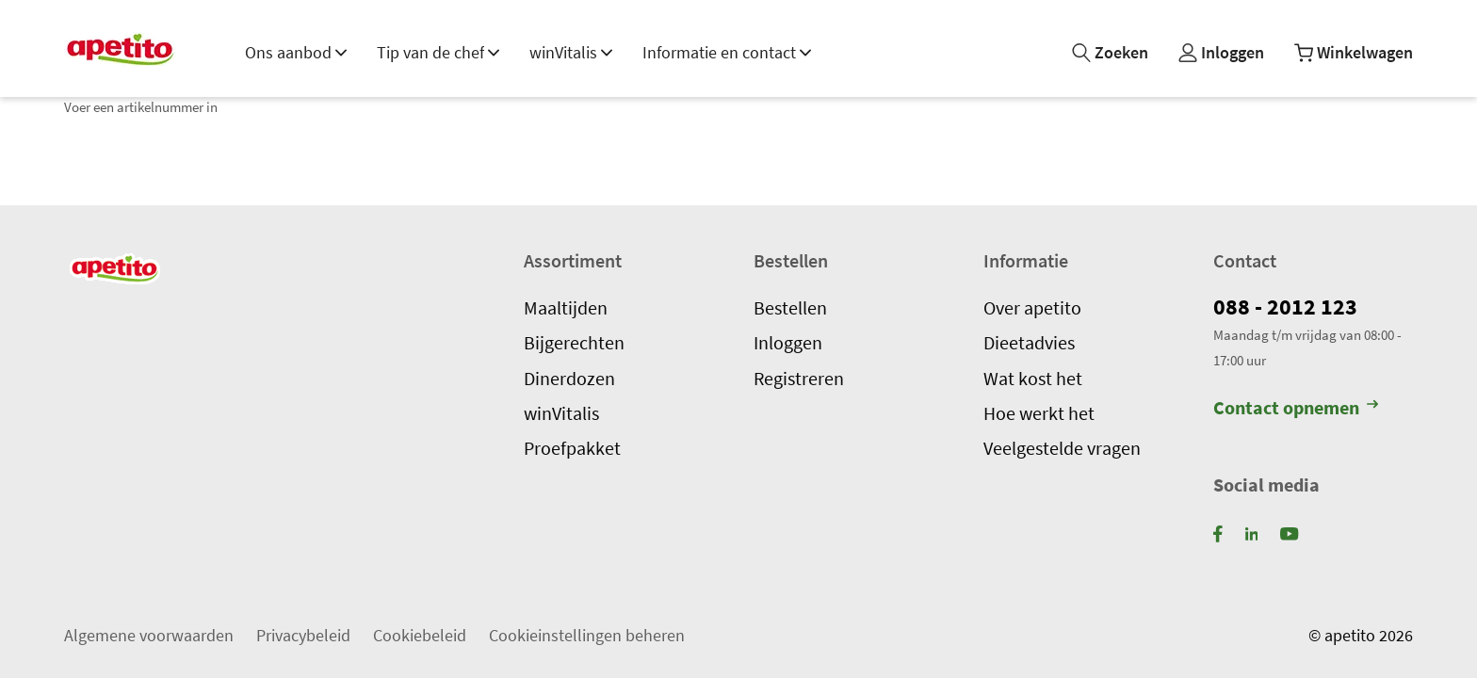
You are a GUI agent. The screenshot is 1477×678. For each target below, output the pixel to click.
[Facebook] (1218, 532)
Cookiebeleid (419, 634)
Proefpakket (572, 448)
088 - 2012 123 (1285, 306)
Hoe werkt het (1039, 412)
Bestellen (790, 307)
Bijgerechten (574, 343)
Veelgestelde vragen (1062, 448)
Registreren (799, 377)
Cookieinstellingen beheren (587, 634)
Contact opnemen (1295, 408)
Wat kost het (1032, 377)
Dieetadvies (1029, 343)
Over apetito (1032, 307)
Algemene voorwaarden (149, 634)
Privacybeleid (303, 634)
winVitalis (570, 52)
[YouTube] (1289, 532)
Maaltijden (566, 307)
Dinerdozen (569, 377)
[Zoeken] (1110, 53)
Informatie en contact (726, 52)
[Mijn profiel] (1221, 53)
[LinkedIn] (1251, 532)
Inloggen (788, 343)
